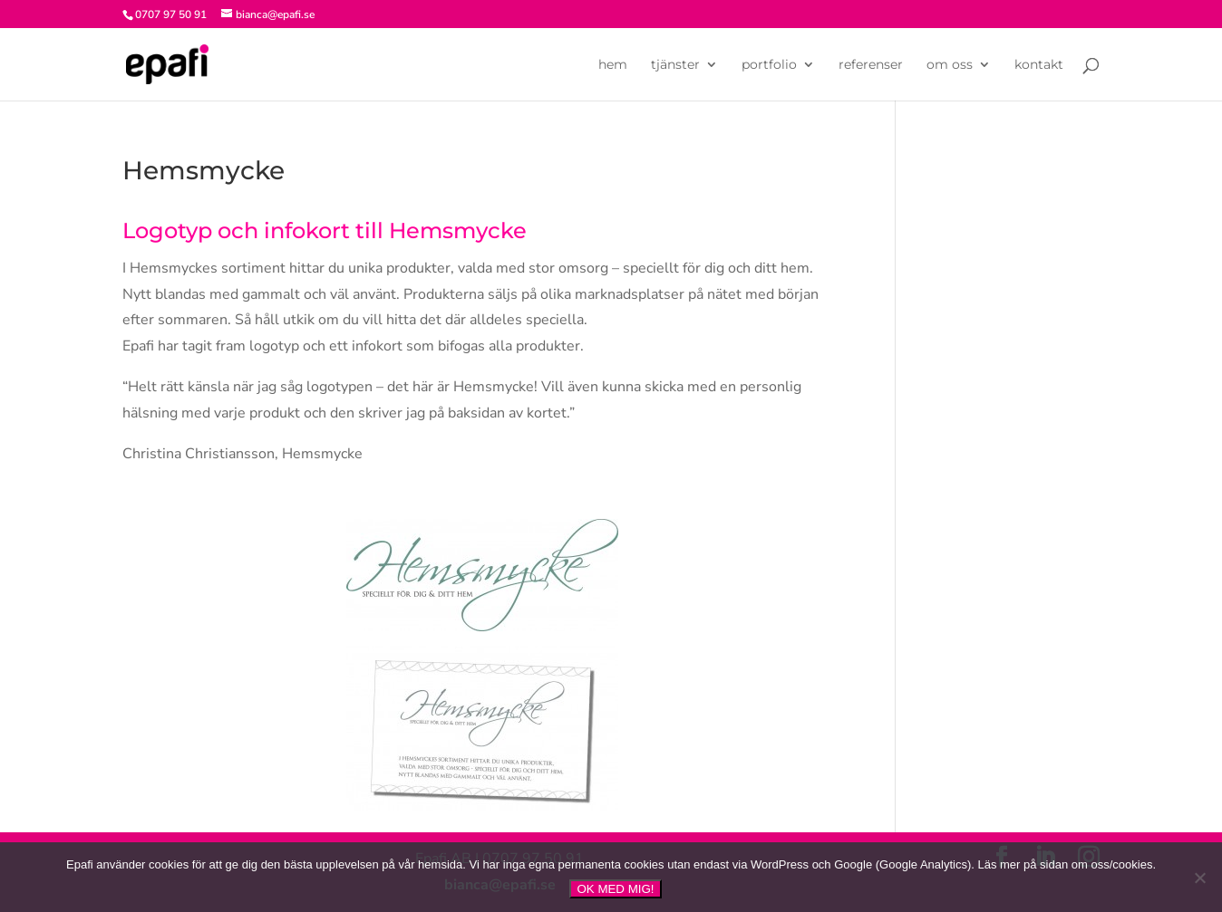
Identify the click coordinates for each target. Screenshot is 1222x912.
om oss (949, 65)
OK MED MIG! (615, 889)
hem (612, 65)
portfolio (769, 65)
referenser (871, 65)
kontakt (1038, 65)
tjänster (675, 65)
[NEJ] (1199, 878)
